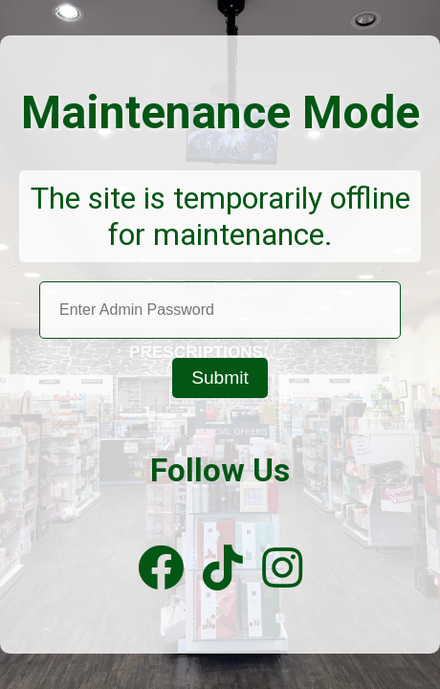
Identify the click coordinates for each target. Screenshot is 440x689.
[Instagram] (282, 569)
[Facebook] (161, 569)
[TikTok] (223, 569)
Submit (220, 377)
